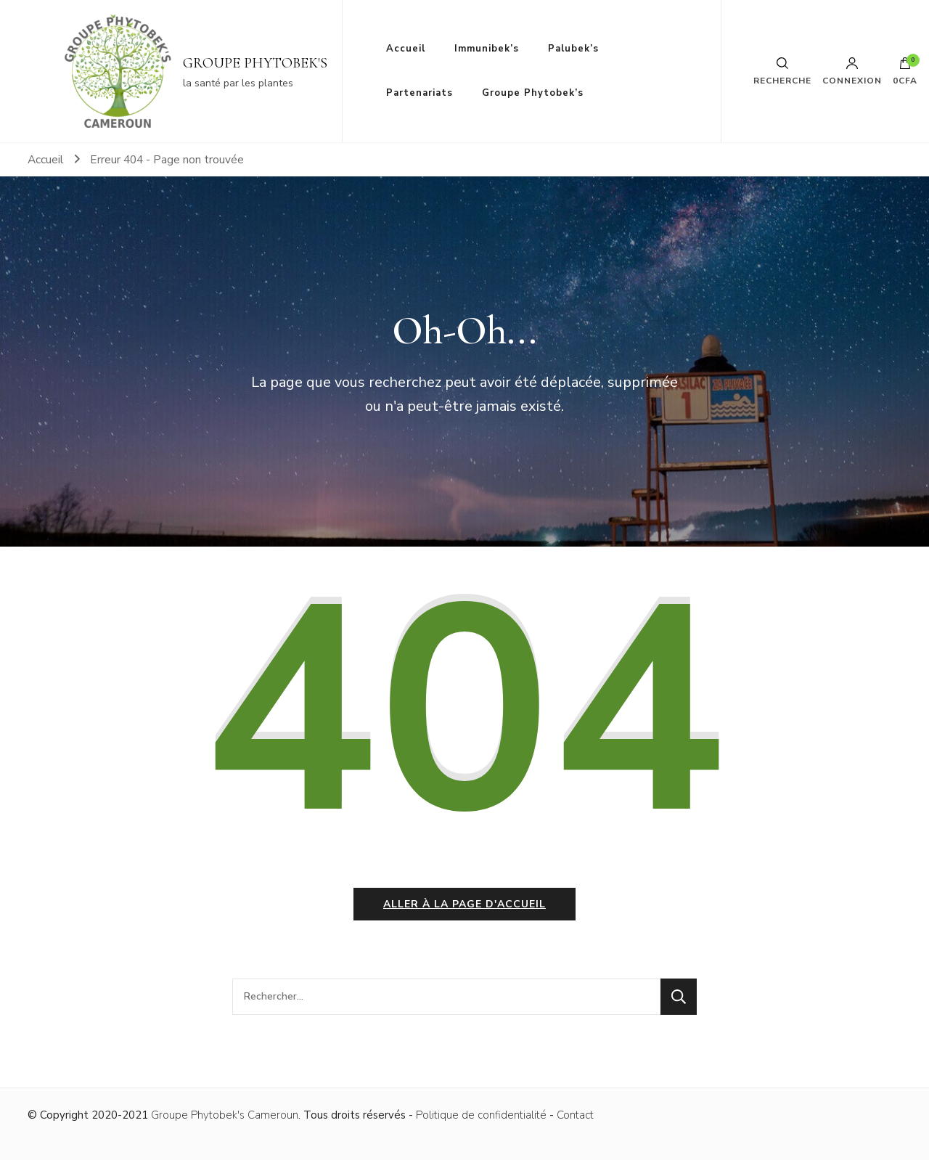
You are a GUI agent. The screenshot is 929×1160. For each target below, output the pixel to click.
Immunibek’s (486, 48)
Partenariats (419, 92)
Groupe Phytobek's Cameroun (224, 1115)
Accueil (405, 48)
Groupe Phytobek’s (533, 92)
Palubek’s (573, 48)
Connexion (852, 71)
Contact (575, 1115)
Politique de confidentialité (481, 1115)
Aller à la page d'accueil (464, 904)
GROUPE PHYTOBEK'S (255, 63)
